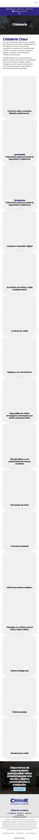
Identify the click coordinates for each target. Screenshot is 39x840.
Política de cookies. (19, 838)
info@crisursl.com (20, 11)
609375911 (29, 9)
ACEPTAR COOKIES (31, 833)
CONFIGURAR (20, 833)
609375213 (20, 9)
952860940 (11, 9)
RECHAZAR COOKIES (8, 833)
